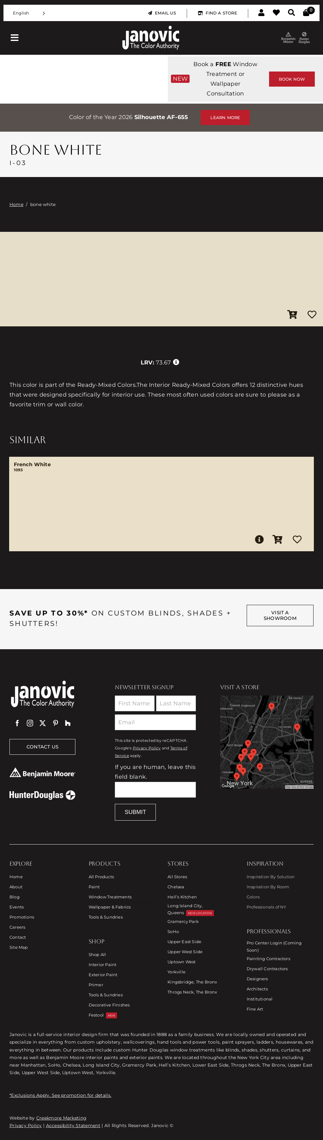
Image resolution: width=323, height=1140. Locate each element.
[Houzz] (68, 723)
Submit (135, 812)
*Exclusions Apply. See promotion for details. (60, 1095)
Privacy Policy (147, 748)
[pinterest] (55, 723)
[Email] (155, 722)
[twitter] (42, 723)
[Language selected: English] (29, 13)
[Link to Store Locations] (267, 742)
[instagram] (30, 723)
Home (16, 204)
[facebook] (17, 723)
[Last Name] (176, 703)
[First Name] (135, 703)
